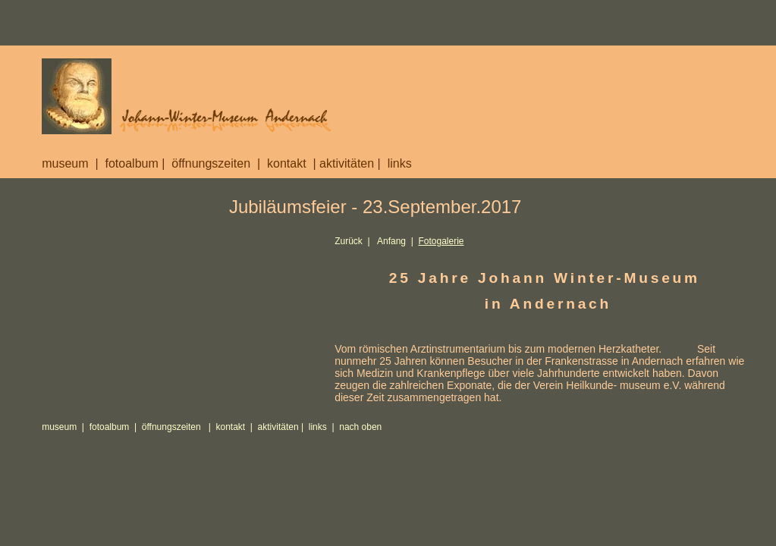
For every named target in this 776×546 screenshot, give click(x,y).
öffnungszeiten (210, 163)
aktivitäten (346, 163)
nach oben (360, 427)
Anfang (391, 241)
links (400, 163)
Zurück (349, 241)
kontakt (286, 163)
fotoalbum (131, 163)
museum (65, 163)
